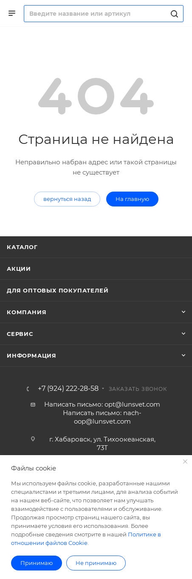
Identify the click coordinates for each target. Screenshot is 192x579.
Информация (31, 355)
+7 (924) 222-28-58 (68, 388)
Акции (19, 268)
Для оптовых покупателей (57, 290)
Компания (26, 312)
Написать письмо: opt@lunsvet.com (102, 404)
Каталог (22, 247)
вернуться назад (67, 198)
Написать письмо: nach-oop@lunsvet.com (102, 417)
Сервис (20, 333)
